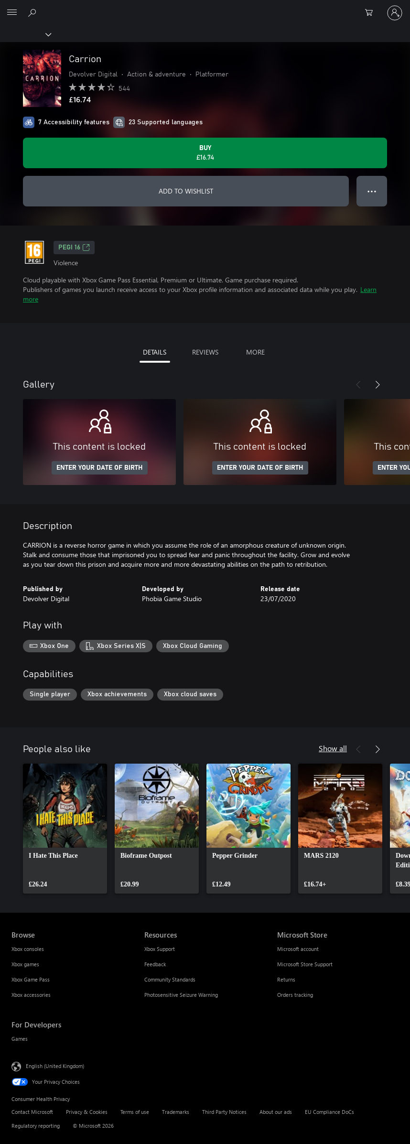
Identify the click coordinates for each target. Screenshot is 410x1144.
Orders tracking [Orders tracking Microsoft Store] (295, 995)
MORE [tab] (255, 351)
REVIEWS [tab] (205, 351)
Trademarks (175, 1112)
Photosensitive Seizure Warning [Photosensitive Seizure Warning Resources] (181, 995)
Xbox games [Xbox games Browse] (25, 964)
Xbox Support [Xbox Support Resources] (159, 949)
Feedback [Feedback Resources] (155, 964)
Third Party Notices (224, 1112)
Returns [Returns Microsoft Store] (286, 979)
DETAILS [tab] (154, 351)
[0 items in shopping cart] (371, 12)
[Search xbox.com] (33, 12)
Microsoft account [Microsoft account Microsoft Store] (298, 949)
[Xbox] (25, 34)
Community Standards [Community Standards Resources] (169, 979)
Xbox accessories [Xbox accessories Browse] (31, 995)
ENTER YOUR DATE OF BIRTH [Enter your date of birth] (99, 467)
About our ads (275, 1112)
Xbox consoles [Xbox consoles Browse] (27, 949)
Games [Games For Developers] (19, 1039)
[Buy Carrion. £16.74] (205, 153)
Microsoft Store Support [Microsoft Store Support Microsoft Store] (305, 964)
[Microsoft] (204, 7)
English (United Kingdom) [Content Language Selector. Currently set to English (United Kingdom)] (55, 1066)
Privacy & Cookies (87, 1112)
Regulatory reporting (35, 1125)
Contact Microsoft (32, 1112)
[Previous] (358, 384)
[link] (65, 829)
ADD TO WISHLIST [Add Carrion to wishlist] (186, 190)
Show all (333, 748)
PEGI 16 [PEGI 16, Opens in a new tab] (74, 247)
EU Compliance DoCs (329, 1112)
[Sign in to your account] (394, 12)
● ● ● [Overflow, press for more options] (372, 191)
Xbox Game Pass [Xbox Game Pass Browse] (30, 979)
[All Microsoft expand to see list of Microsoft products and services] (11, 12)
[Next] (377, 384)
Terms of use (134, 1112)
